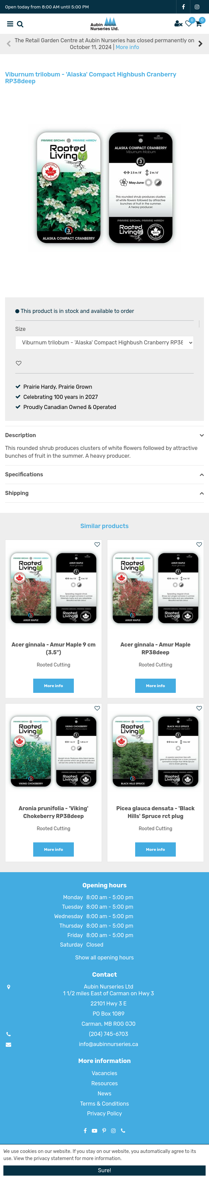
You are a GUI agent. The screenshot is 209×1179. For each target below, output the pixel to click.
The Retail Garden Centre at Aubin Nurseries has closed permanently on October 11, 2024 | (104, 43)
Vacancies (105, 1073)
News (104, 1093)
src (20, 24)
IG (197, 6)
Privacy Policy (104, 1113)
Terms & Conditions (104, 1104)
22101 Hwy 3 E (108, 1003)
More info (127, 47)
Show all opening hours (104, 957)
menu (10, 24)
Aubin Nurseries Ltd (108, 986)
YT (94, 1130)
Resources (104, 1083)
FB (183, 6)
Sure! (104, 1170)
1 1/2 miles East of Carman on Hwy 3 (108, 993)
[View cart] (199, 24)
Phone (123, 1130)
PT (104, 1130)
